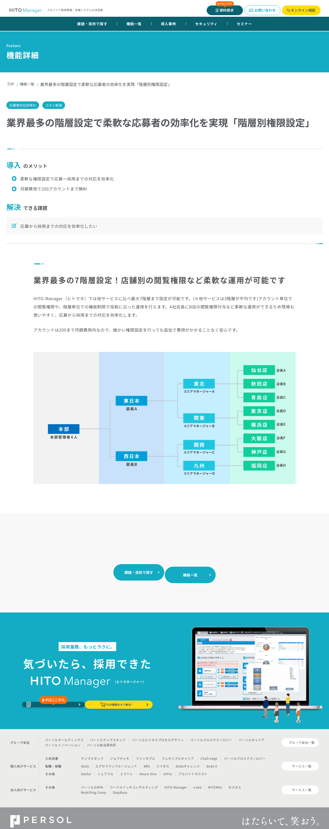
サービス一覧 (302, 760)
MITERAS (215, 781)
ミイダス (162, 760)
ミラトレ (126, 767)
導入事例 (168, 23)
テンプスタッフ (92, 752)
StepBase (120, 786)
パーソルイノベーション (62, 739)
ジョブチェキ (120, 752)
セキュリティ (206, 23)
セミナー (244, 23)
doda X (211, 760)
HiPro (167, 767)
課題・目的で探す (92, 23)
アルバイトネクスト (192, 767)
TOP (11, 84)
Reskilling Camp (93, 786)
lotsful (86, 767)
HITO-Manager (175, 781)
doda (85, 760)
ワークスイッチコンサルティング (134, 781)
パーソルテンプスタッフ (107, 733)
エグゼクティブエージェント (116, 760)
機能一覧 (134, 23)
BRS (147, 760)
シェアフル (105, 767)
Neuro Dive (148, 767)
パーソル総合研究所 (101, 739)
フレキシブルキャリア (178, 752)
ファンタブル (145, 752)
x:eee (197, 781)
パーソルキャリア (251, 733)
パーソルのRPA (92, 781)
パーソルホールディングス (64, 733)
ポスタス (234, 781)
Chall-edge (208, 752)
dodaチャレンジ (188, 760)
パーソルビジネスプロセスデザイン (158, 733)
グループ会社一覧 (302, 736)
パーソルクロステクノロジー (211, 733)
